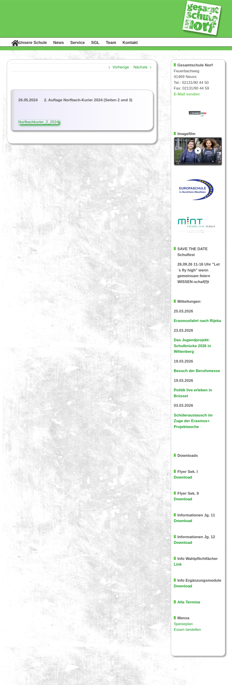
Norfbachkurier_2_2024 (38, 122)
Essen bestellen (187, 629)
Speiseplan (183, 624)
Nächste (140, 67)
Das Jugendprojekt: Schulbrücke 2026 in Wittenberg (192, 346)
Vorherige (120, 67)
